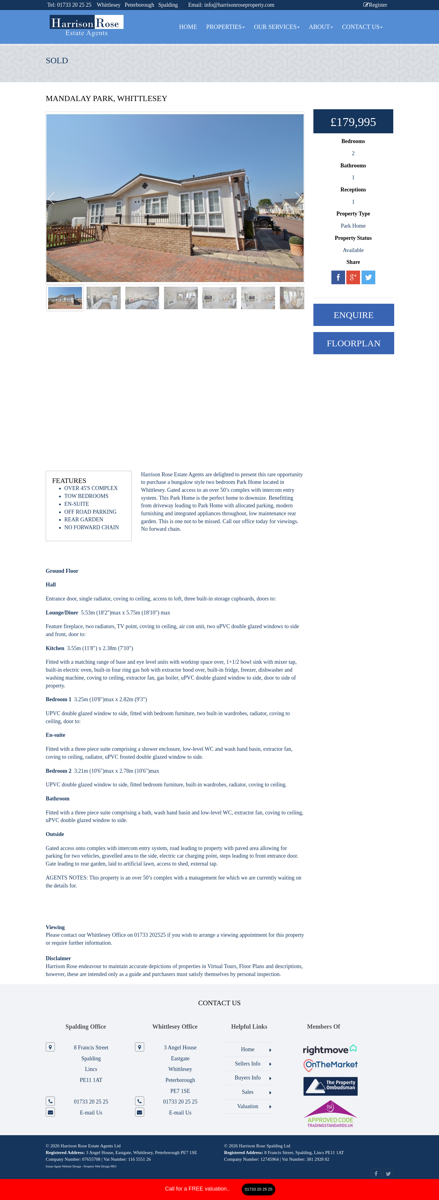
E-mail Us (91, 1113)
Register (375, 5)
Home (188, 26)
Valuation (247, 1106)
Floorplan (354, 343)
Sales (248, 1092)
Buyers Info (248, 1078)
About (321, 26)
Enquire (354, 315)
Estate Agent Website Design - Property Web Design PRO (81, 1166)
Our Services (277, 26)
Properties (225, 26)
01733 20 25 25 (258, 1189)
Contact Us (362, 26)
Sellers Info (247, 1064)
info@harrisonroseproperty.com (239, 5)
